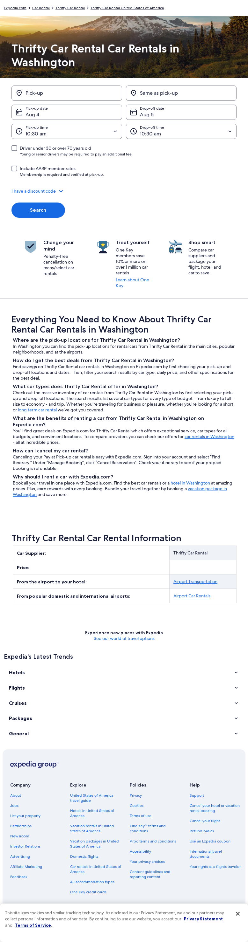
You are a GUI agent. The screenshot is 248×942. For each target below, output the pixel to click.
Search (38, 210)
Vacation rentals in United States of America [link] (92, 828)
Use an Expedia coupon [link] (210, 841)
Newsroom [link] (19, 836)
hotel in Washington (190, 483)
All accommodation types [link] (92, 881)
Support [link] (197, 795)
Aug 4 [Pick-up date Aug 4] (32, 114)
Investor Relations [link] (25, 846)
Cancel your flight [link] (205, 820)
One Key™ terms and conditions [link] (148, 828)
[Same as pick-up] (181, 93)
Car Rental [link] (41, 7)
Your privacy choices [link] (147, 861)
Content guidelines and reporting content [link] (150, 874)
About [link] (15, 795)
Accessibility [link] (140, 851)
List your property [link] (25, 815)
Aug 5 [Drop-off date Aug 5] (147, 114)
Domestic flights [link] (84, 856)
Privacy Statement (203, 918)
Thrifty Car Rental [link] (70, 7)
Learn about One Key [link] (132, 282)
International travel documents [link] (206, 854)
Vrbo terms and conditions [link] (153, 841)
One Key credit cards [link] (88, 892)
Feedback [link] (18, 876)
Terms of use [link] (140, 815)
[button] (124, 191)
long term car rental (37, 410)
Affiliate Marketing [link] (26, 866)
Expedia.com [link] (15, 7)
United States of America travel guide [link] (91, 798)
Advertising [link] (20, 856)
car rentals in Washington (209, 436)
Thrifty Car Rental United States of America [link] (127, 7)
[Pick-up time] (66, 131)
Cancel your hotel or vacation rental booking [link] (215, 808)
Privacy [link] (136, 795)
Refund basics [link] (202, 831)
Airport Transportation (195, 581)
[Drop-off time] (181, 131)
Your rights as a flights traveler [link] (215, 866)
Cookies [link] (136, 805)
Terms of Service (33, 925)
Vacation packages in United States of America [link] (94, 844)
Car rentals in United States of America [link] (95, 869)
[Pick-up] (66, 93)
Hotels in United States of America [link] (92, 813)
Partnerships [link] (21, 826)
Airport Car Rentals (191, 596)
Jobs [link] (14, 805)
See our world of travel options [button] (124, 638)
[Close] (238, 914)
